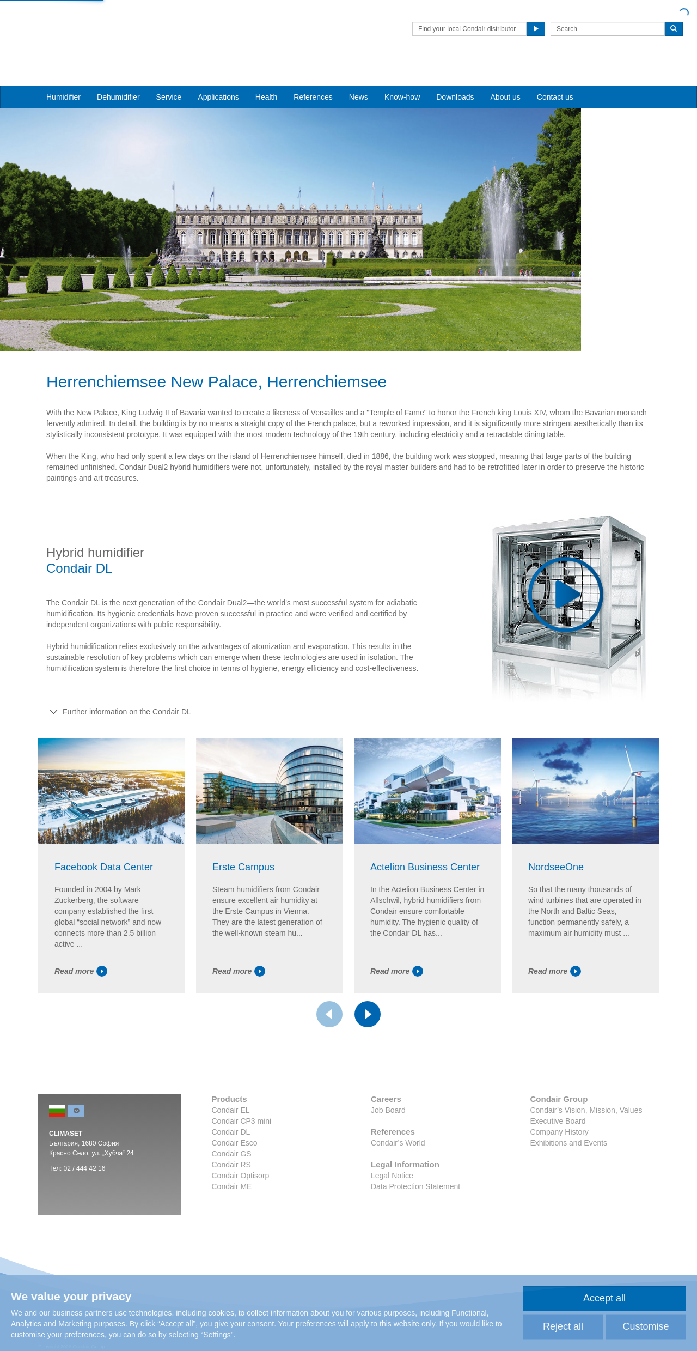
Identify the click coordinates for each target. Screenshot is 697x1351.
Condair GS (232, 1181)
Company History (559, 1159)
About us (506, 76)
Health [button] (266, 76)
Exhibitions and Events (568, 1170)
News (358, 76)
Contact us (555, 76)
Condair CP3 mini (242, 1148)
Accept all (604, 1298)
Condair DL (231, 1159)
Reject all (563, 1326)
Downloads (455, 76)
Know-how (402, 76)
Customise (645, 1326)
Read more (80, 999)
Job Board (388, 1138)
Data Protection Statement (415, 1214)
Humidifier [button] (63, 76)
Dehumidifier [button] (118, 76)
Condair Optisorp (241, 1203)
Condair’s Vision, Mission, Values (586, 1138)
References (313, 76)
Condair (100, 24)
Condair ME (232, 1214)
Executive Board (557, 1148)
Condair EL (231, 1138)
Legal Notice (392, 1203)
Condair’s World (398, 1170)
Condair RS (231, 1192)
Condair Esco (235, 1170)
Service (169, 76)
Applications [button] (218, 76)
